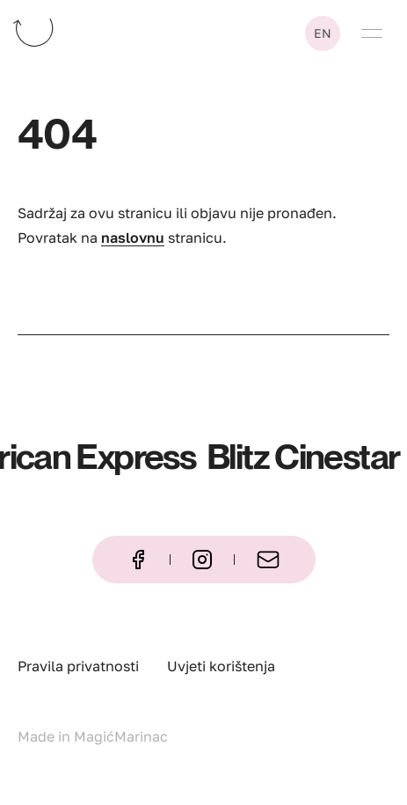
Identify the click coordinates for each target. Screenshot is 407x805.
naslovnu (132, 237)
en (322, 33)
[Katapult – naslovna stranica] (74, 28)
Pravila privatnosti (78, 666)
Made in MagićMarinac (93, 736)
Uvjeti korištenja (221, 666)
